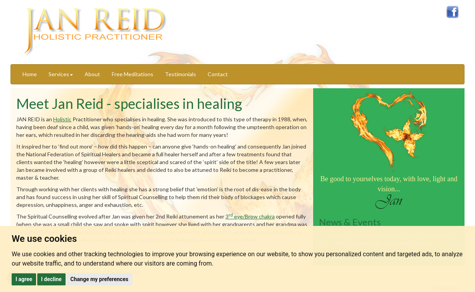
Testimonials (180, 74)
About (92, 74)
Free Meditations (132, 74)
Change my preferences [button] (99, 279)
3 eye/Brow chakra (250, 216)
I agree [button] (24, 279)
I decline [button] (51, 279)
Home (30, 74)
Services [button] (61, 74)
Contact (218, 74)
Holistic (62, 119)
